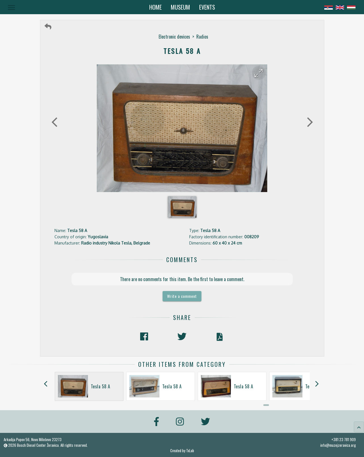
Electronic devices (174, 36)
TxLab (190, 450)
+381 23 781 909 (343, 439)
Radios (202, 36)
